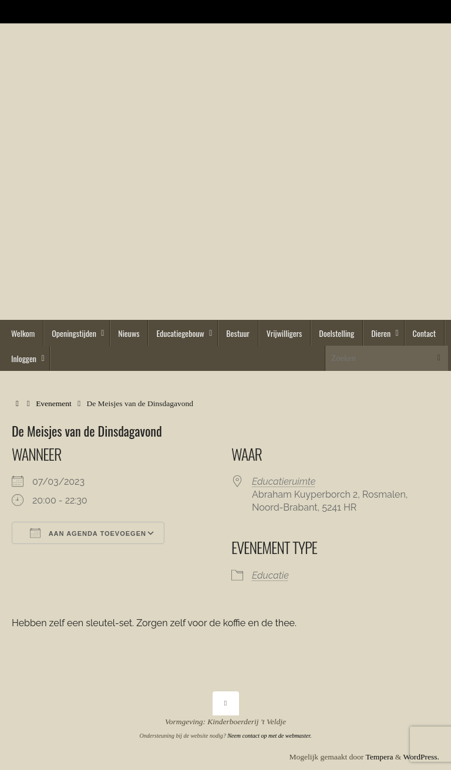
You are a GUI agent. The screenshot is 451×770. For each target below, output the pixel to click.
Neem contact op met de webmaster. (269, 735)
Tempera (379, 756)
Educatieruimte (283, 481)
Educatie (270, 575)
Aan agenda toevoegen (88, 533)
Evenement (54, 403)
